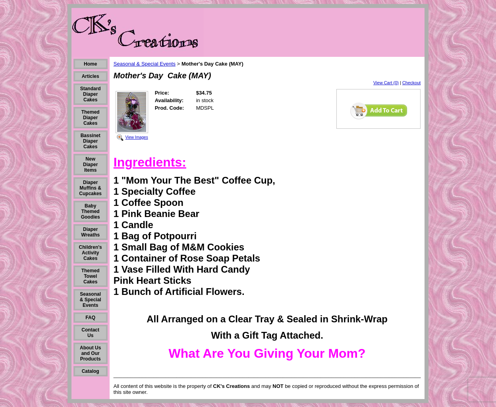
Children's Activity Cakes (90, 252)
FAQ (90, 317)
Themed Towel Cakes (90, 276)
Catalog (90, 371)
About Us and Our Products (90, 353)
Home (90, 64)
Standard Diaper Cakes (90, 94)
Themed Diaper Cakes (90, 117)
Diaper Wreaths (90, 232)
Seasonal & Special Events (90, 299)
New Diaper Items (90, 164)
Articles (90, 76)
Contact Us (90, 332)
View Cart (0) (386, 82)
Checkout (411, 82)
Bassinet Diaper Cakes (90, 141)
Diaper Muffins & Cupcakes (90, 188)
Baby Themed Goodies (90, 211)
